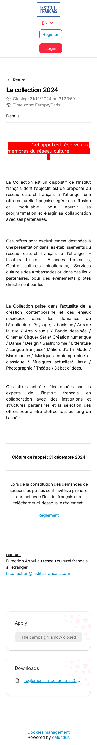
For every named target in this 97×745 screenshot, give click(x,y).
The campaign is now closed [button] (48, 637)
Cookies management (48, 732)
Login (50, 48)
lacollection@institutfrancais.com (38, 573)
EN (48, 23)
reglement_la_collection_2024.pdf (53, 680)
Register (50, 34)
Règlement (48, 515)
